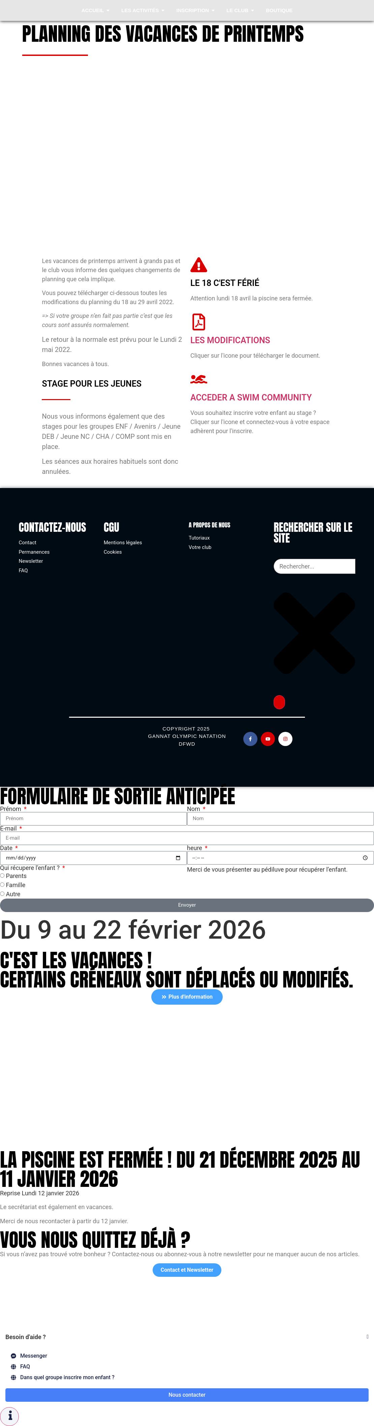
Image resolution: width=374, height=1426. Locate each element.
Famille (15, 884)
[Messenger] (187, 1356)
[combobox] (314, 566)
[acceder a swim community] (198, 379)
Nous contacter (187, 1395)
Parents (16, 875)
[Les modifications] (198, 322)
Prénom (11, 809)
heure (195, 848)
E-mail (9, 828)
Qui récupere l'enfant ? (30, 868)
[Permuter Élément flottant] (9, 1416)
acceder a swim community (251, 397)
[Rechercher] (279, 702)
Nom (194, 809)
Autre (13, 894)
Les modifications (230, 340)
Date (7, 848)
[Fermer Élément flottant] (368, 1336)
